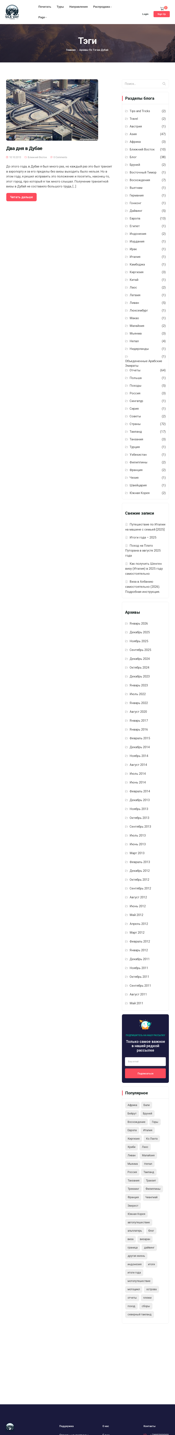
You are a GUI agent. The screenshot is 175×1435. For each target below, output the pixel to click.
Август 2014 (138, 765)
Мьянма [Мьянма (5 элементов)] (133, 1163)
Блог (133, 157)
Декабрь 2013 (140, 800)
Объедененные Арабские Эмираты (143, 363)
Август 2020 (138, 712)
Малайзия (137, 326)
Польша (136, 378)
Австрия (136, 126)
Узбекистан (138, 454)
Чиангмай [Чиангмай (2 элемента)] (151, 1197)
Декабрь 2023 (140, 676)
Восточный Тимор (143, 172)
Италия (135, 257)
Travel (134, 119)
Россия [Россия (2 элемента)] (132, 1172)
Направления (78, 6)
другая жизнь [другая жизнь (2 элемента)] (136, 1255)
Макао (134, 318)
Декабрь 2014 (140, 747)
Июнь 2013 (138, 844)
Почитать (44, 6)
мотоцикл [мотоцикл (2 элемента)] (134, 1289)
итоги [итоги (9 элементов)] (151, 1264)
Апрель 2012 (139, 924)
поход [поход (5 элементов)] (131, 1306)
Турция (135, 447)
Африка (135, 142)
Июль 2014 (138, 773)
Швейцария (138, 485)
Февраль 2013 (140, 862)
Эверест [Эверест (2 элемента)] (133, 1205)
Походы (135, 385)
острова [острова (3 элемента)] (151, 1289)
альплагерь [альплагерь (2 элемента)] (135, 1230)
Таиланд (136, 431)
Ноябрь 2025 (139, 641)
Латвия (135, 295)
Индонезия (138, 234)
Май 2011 (136, 1003)
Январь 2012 (139, 950)
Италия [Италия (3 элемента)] (147, 1130)
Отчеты (135, 370)
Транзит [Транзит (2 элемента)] (151, 1180)
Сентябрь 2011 (140, 985)
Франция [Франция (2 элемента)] (133, 1197)
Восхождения (140, 180)
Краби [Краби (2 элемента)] (131, 1146)
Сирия (134, 408)
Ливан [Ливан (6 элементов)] (132, 1155)
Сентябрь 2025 (140, 650)
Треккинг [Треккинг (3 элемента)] (133, 1188)
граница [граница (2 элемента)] (133, 1247)
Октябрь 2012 (139, 879)
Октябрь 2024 (139, 667)
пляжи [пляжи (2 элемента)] (147, 1297)
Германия (137, 195)
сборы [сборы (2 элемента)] (146, 1306)
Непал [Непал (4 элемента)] (148, 1163)
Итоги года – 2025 (143, 537)
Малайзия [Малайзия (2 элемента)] (148, 1155)
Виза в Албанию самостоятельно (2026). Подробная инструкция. (142, 586)
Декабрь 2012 (140, 871)
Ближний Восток (37, 157)
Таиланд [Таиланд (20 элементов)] (148, 1172)
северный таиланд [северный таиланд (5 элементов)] (140, 1314)
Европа (135, 218)
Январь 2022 (139, 703)
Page (41, 17)
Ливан (134, 303)
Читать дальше (21, 197)
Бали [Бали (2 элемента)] (147, 1105)
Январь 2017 (139, 720)
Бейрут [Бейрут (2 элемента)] (132, 1113)
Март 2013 (137, 853)
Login (145, 14)
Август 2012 (138, 897)
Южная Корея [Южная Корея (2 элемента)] (136, 1214)
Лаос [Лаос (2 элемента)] (145, 1146)
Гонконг (135, 203)
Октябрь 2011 (139, 977)
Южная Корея (140, 493)
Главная (70, 49)
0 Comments (60, 157)
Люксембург (139, 310)
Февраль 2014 (140, 791)
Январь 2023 (139, 685)
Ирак (133, 249)
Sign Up (162, 14)
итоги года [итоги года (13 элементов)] (134, 1272)
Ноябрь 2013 (139, 809)
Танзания (136, 439)
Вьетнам (136, 188)
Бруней (135, 165)
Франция (136, 470)
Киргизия (136, 272)
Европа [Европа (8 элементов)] (132, 1130)
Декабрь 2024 (140, 659)
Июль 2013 (138, 835)
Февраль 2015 (140, 738)
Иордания (137, 241)
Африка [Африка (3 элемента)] (132, 1105)
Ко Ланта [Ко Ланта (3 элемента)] (152, 1138)
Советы (135, 416)
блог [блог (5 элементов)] (151, 1230)
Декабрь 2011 (140, 959)
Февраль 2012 (140, 941)
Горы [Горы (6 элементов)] (155, 1121)
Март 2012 (137, 932)
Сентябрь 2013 (140, 826)
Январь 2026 (139, 623)
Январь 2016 (139, 729)
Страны (135, 424)
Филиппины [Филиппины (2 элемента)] (153, 1188)
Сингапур (136, 401)
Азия (133, 134)
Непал (134, 341)
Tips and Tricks (140, 111)
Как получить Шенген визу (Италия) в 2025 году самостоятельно (144, 568)
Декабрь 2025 (140, 632)
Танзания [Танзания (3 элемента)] (133, 1180)
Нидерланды (139, 349)
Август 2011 (138, 994)
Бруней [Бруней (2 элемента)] (147, 1113)
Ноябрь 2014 (139, 756)
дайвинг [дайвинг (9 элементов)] (149, 1247)
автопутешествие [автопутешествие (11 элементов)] (139, 1222)
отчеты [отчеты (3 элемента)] (132, 1297)
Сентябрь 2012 (140, 888)
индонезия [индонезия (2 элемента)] (135, 1264)
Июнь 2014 (138, 782)
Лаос (133, 287)
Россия (135, 393)
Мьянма (136, 333)
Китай (134, 280)
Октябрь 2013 (139, 818)
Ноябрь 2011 (139, 968)
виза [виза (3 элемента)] (130, 1239)
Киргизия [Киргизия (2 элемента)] (134, 1138)
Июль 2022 (138, 694)
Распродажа (101, 6)
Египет (135, 226)
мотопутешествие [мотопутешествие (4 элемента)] (139, 1281)
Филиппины (138, 462)
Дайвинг (136, 211)
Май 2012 (136, 915)
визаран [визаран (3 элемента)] (145, 1239)
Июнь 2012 (138, 906)
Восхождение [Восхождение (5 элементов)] (136, 1121)
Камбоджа (137, 264)
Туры (60, 6)
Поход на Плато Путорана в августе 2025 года (143, 550)
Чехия (134, 477)
